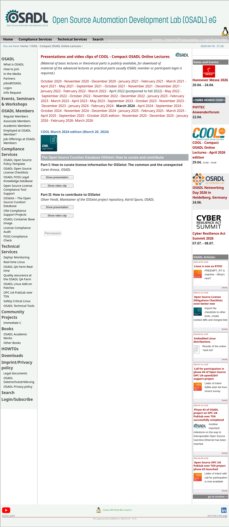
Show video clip (57, 185)
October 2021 (115, 86)
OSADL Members (17, 111)
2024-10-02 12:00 (201, 262)
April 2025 (48, 115)
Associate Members (16, 121)
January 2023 (158, 96)
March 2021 (175, 81)
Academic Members (17, 126)
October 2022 (80, 96)
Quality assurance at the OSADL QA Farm (17, 277)
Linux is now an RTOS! (208, 266)
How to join (11, 69)
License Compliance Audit (17, 230)
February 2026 (62, 120)
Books (7, 328)
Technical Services (10, 248)
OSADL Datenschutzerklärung (18, 380)
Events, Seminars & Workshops (18, 101)
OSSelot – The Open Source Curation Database (17, 202)
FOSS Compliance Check (15, 238)
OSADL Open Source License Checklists (17, 170)
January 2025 (129, 110)
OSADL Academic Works (15, 336)
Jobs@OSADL (12, 83)
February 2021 (152, 81)
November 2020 (76, 81)
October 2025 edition (103, 115)
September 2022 (54, 96)
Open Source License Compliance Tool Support (17, 189)
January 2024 (79, 106)
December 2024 (104, 110)
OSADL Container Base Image (19, 221)
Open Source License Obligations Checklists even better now (208, 300)
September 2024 (168, 106)
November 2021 (140, 86)
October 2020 (51, 81)
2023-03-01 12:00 (201, 334)
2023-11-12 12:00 (201, 293)
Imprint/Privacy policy (182, 39)
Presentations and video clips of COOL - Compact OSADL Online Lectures (105, 56)
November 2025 (134, 115)
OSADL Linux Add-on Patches (17, 286)
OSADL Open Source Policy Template (17, 162)
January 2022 (51, 91)
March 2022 (97, 91)
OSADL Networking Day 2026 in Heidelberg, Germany (210, 191)
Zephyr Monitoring (16, 257)
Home (157, 39)
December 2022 (133, 96)
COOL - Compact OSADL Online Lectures (55, 46)
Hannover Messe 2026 (210, 78)
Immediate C (12, 323)
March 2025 (175, 110)
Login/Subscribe (214, 39)
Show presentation (57, 177)
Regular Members (15, 116)
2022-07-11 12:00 (201, 365)
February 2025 (152, 110)
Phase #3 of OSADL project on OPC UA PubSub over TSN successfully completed (209, 415)
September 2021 (89, 86)
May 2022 (172, 91)
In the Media (12, 74)
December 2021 (168, 86)
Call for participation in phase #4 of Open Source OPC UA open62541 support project (210, 374)
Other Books (12, 343)
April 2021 (48, 86)
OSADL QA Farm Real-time (18, 269)
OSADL (8, 59)
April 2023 (79, 101)
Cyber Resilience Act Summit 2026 (209, 234)
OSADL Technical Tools (18, 306)
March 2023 (60, 101)
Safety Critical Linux (16, 301)
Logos (7, 88)
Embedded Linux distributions (205, 340)
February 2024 (102, 106)
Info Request (12, 93)
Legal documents (15, 373)
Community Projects (12, 314)
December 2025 (162, 115)
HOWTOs (10, 348)
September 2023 (120, 101)
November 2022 (105, 96)
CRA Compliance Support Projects (14, 212)
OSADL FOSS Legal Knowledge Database (18, 179)
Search (8, 392)
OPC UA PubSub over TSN (18, 294)
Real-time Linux (14, 262)
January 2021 (129, 81)
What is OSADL (13, 64)
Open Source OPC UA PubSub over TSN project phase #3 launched (210, 466)
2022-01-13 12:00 (201, 405)
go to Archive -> (218, 496)
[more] (224, 288)
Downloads (12, 355)
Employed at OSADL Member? (17, 132)
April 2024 (145, 106)
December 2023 (54, 106)
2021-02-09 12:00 (201, 458)
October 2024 (51, 110)
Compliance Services (12, 151)
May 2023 (97, 101)
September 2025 (71, 115)
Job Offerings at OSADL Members (19, 141)
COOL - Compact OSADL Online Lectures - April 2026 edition (209, 148)
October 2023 (146, 101)
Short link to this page (217, 515)
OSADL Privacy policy (17, 386)
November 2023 (171, 101)
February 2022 (74, 91)
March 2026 (84, 120)
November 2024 (76, 110)
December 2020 (104, 81)
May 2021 (66, 86)
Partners (9, 78)
